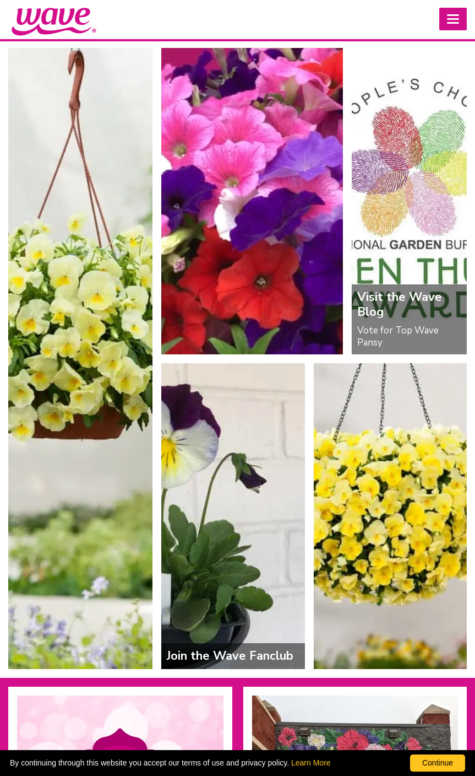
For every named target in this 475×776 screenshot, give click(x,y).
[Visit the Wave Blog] (409, 201)
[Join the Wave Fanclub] (233, 516)
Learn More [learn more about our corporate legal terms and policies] (311, 762)
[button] (453, 19)
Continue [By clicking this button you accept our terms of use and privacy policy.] (437, 762)
